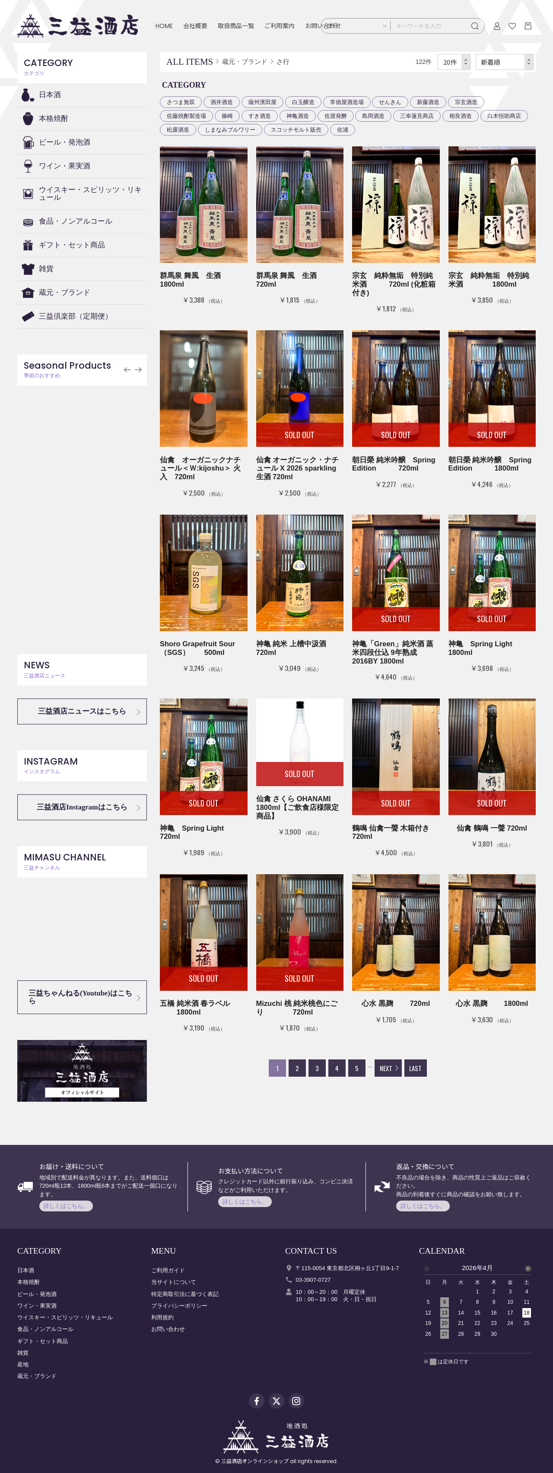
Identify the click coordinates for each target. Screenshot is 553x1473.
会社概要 (195, 26)
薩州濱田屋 (262, 102)
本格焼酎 (53, 118)
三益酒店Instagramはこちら (82, 807)
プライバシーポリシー (179, 1305)
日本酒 (50, 95)
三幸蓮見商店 (417, 116)
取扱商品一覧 (236, 26)
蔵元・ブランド (64, 292)
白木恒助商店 (504, 116)
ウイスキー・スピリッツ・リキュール (90, 194)
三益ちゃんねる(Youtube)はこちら (80, 997)
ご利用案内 (279, 26)
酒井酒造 (221, 102)
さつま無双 (181, 102)
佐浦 (342, 129)
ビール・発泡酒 (64, 142)
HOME (164, 26)
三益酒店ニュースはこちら (82, 711)
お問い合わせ (168, 1329)
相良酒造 (460, 116)
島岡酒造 (373, 116)
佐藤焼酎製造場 (186, 116)
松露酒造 (178, 129)
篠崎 (227, 116)
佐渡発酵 (335, 116)
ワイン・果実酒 (64, 166)
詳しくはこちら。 (66, 1206)
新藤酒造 (428, 102)
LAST (415, 1068)
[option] (477, 1303)
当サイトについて (173, 1282)
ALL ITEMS (189, 62)
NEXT (386, 1068)
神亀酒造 (297, 116)
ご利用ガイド (168, 1270)
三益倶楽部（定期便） (75, 316)
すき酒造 (259, 116)
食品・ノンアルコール (75, 221)
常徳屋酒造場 (347, 102)
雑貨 (46, 269)
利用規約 (162, 1317)
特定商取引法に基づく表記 (185, 1294)
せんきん (390, 102)
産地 (23, 1364)
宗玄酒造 (466, 102)
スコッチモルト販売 (296, 129)
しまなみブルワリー (230, 129)
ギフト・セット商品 (72, 245)
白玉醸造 (303, 102)
